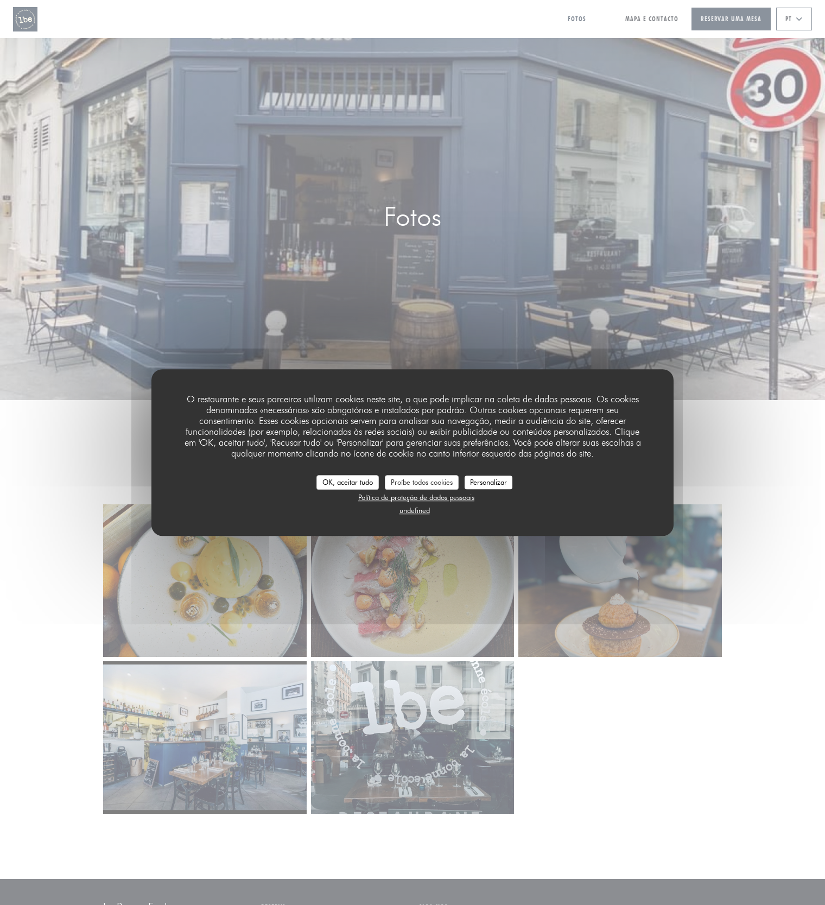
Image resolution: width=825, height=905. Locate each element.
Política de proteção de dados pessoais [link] (416, 497)
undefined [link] (414, 510)
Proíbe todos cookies (422, 482)
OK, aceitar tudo (347, 482)
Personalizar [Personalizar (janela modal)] (488, 482)
